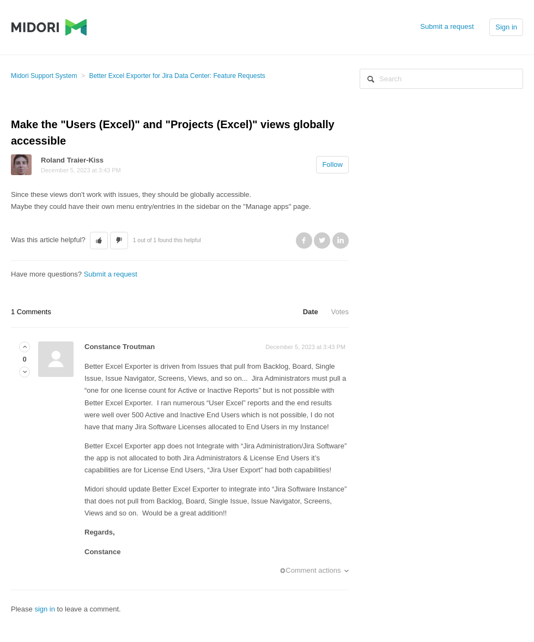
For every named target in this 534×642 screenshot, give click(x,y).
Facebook (304, 240)
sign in (44, 609)
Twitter (322, 240)
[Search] (441, 79)
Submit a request (447, 26)
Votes (340, 312)
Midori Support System (44, 76)
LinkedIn (340, 240)
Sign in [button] (506, 27)
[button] (99, 240)
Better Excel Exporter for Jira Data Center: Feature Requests (177, 76)
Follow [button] (332, 164)
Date (310, 312)
